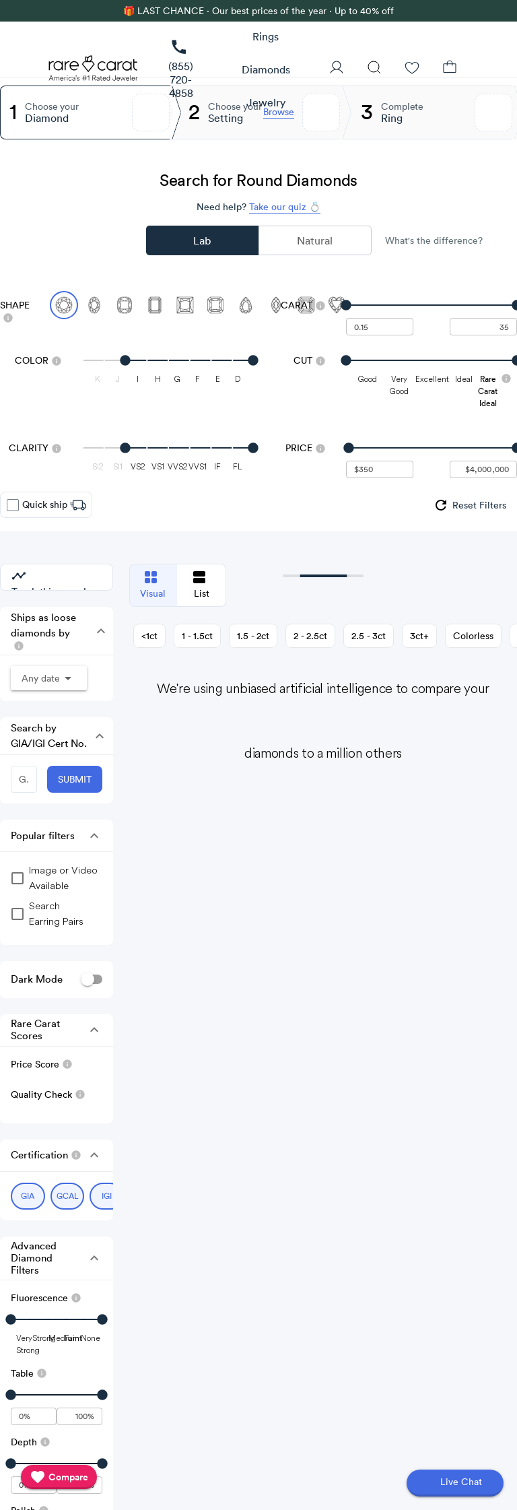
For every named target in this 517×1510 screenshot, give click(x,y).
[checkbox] (13, 505)
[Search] (374, 69)
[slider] (431, 305)
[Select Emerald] (155, 305)
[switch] (91, 979)
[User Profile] (336, 69)
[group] (469, 505)
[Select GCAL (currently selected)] (67, 1196)
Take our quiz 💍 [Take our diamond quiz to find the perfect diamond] (284, 207)
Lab (202, 240)
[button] (97, 631)
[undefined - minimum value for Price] (379, 469)
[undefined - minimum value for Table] (33, 1416)
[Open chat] (455, 1483)
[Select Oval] (94, 305)
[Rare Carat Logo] (93, 71)
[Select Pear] (246, 305)
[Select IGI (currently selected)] (107, 1196)
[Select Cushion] (124, 305)
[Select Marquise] (276, 305)
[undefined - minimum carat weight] (379, 326)
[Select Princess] (185, 305)
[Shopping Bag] (450, 69)
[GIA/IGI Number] (24, 779)
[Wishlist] (412, 69)
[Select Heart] (336, 305)
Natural (315, 240)
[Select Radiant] (215, 305)
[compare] (59, 1477)
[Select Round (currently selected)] (64, 305)
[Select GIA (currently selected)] (28, 1196)
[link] (181, 70)
